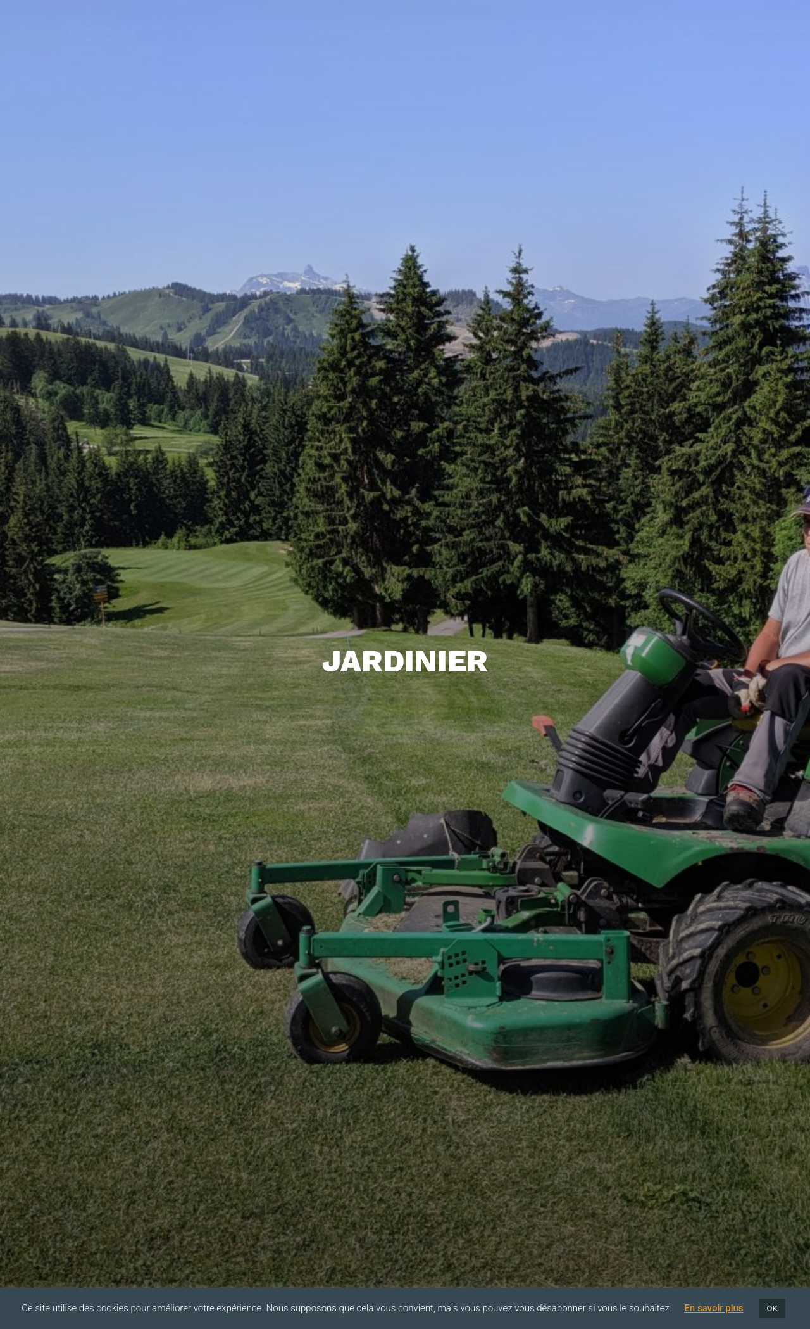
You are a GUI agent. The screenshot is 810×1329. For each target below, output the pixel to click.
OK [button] (772, 1308)
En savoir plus (713, 1308)
